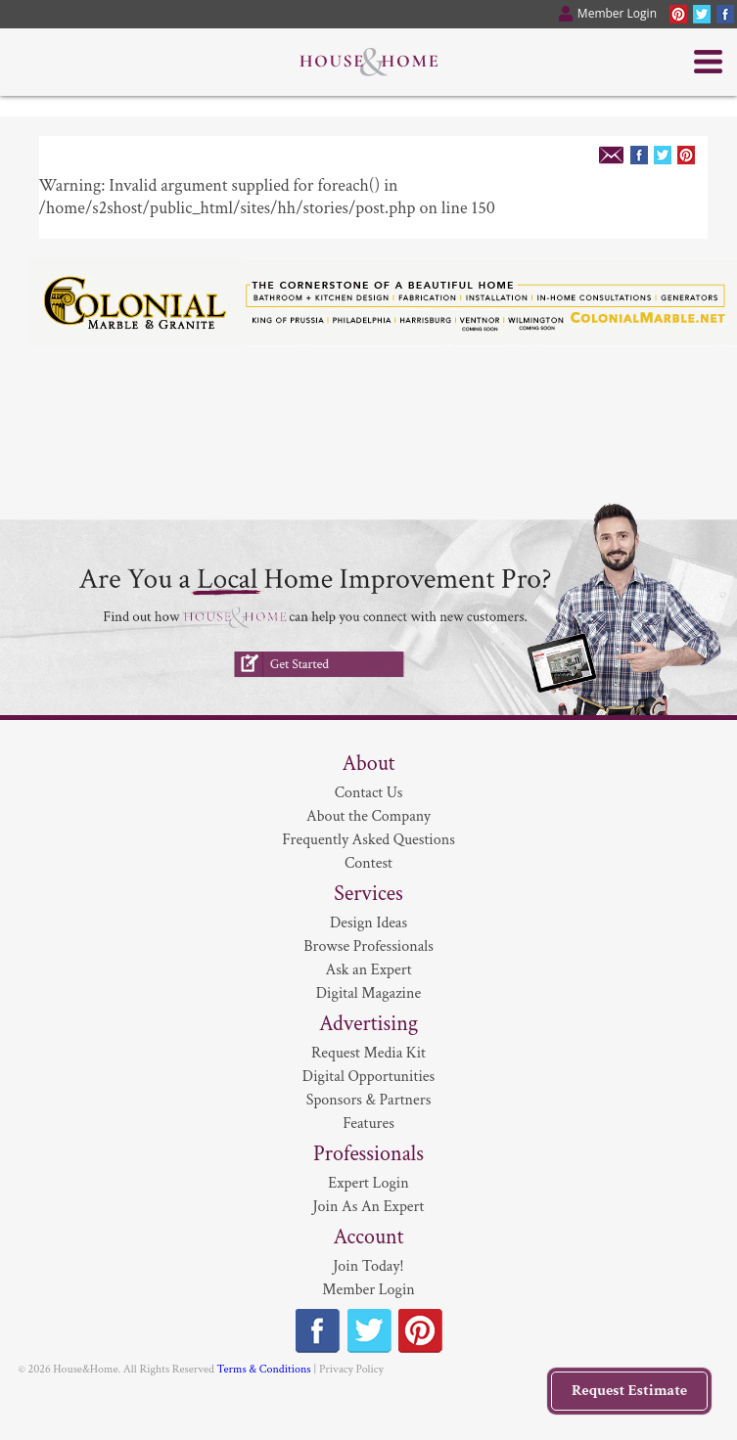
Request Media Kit (368, 1053)
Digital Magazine (368, 993)
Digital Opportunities (368, 1076)
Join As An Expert (369, 1206)
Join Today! (368, 1266)
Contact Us (369, 793)
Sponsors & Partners (369, 1100)
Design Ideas (368, 923)
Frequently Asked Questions (368, 840)
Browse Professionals (368, 946)
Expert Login (368, 1183)
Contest (368, 863)
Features (368, 1123)
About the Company (368, 816)
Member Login (368, 1290)
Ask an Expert (368, 970)
